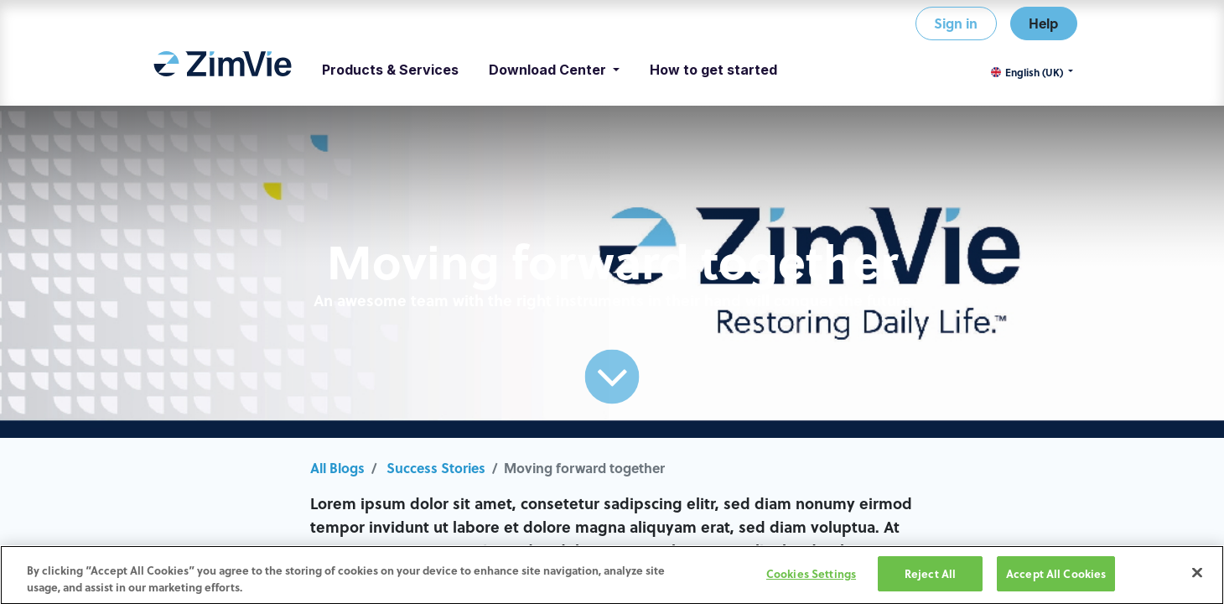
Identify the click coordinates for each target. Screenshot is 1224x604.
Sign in (956, 23)
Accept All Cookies (1056, 576)
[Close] (1197, 575)
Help (1043, 23)
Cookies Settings (811, 576)
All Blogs (337, 467)
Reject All (930, 576)
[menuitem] (222, 69)
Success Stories (435, 467)
